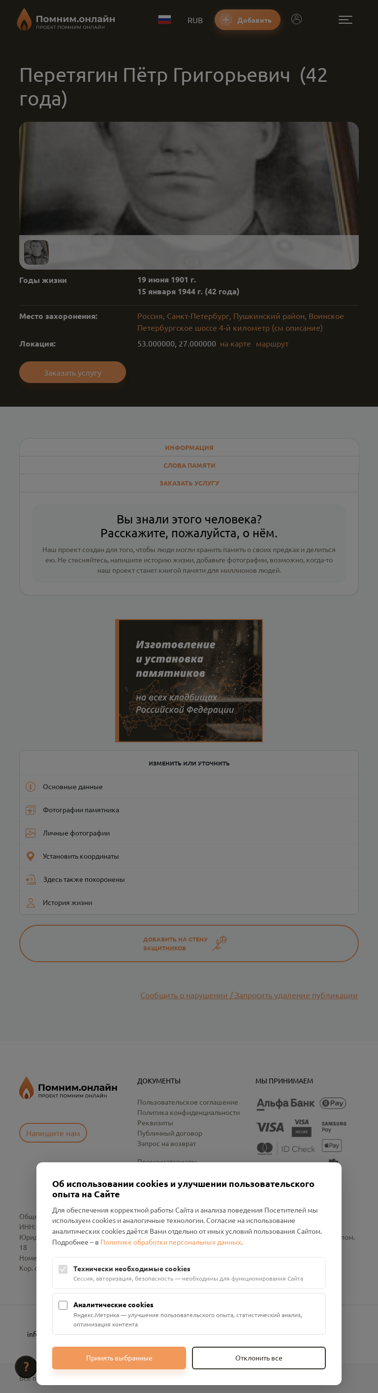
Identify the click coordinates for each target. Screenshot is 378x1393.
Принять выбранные (119, 1357)
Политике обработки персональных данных (170, 1241)
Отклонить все (259, 1357)
